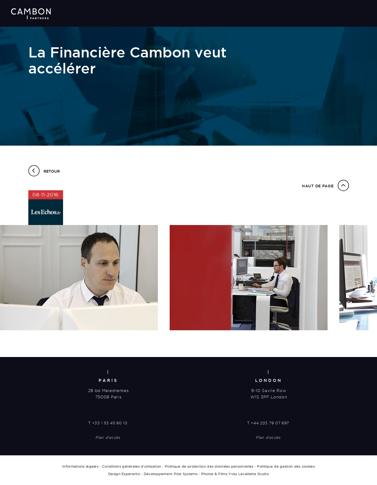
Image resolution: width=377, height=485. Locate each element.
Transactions (251, 12)
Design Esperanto (124, 474)
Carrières (286, 12)
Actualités (317, 12)
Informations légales (80, 466)
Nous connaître (210, 12)
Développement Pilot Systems (170, 474)
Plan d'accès (107, 437)
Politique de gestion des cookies (286, 466)
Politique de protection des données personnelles (209, 466)
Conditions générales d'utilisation (131, 466)
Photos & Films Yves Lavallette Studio (235, 474)
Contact (346, 12)
